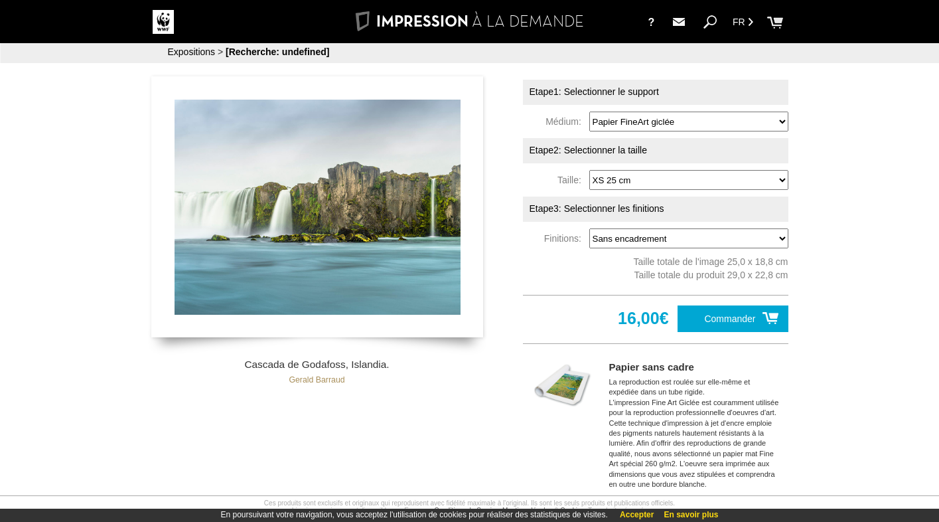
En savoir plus (691, 514)
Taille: (572, 180)
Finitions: (565, 238)
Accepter (637, 514)
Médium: (565, 121)
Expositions (192, 51)
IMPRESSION (469, 21)
